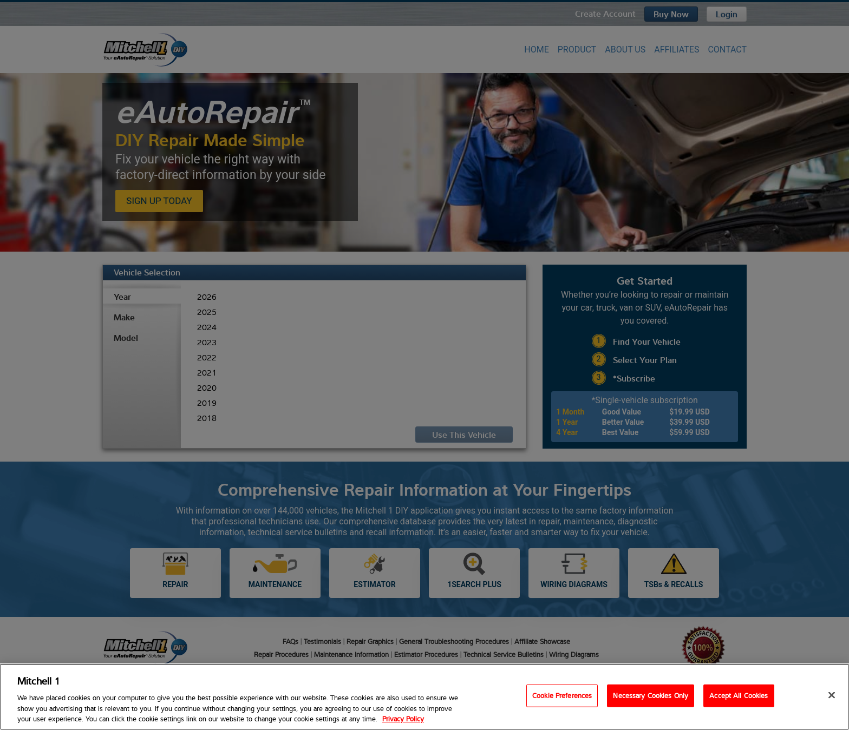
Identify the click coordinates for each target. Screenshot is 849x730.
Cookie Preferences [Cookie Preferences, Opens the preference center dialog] (562, 695)
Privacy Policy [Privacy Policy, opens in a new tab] (403, 719)
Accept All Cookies (738, 695)
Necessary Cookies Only (650, 695)
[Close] (832, 695)
